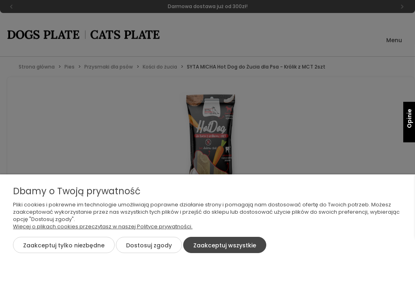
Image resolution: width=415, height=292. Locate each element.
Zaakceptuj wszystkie (224, 245)
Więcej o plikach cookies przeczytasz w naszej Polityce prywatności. (103, 226)
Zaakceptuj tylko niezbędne (64, 245)
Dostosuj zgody (149, 245)
